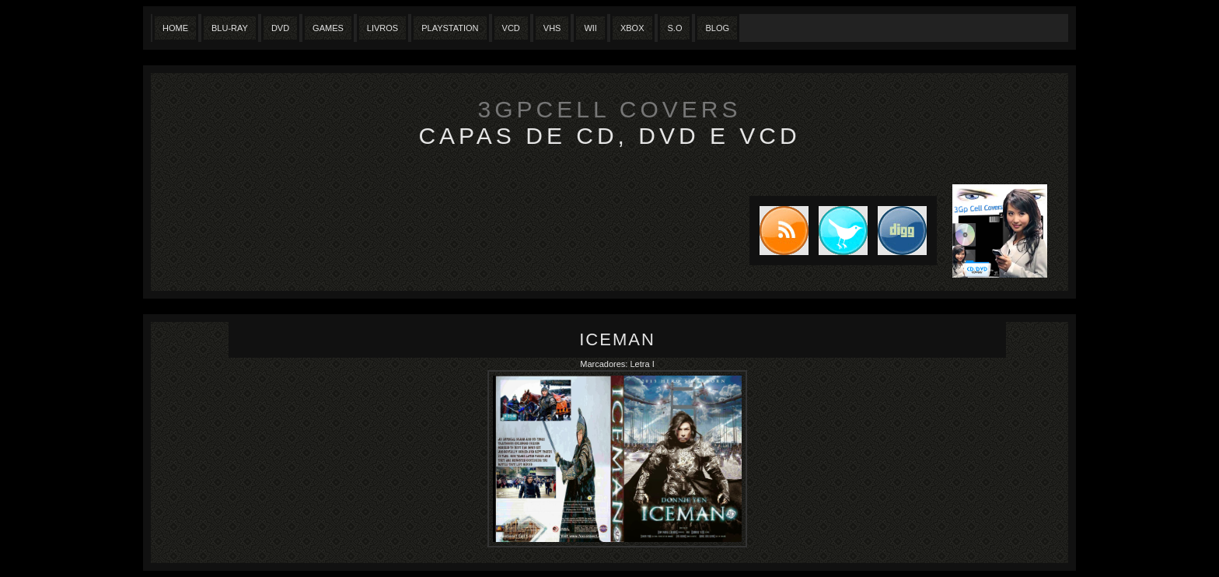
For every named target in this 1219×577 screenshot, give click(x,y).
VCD (511, 28)
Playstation (449, 28)
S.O (675, 28)
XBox (632, 28)
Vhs (552, 28)
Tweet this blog (838, 230)
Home (175, 28)
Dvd (280, 28)
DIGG (902, 230)
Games (328, 28)
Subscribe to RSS (779, 230)
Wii (590, 28)
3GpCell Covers (610, 109)
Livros (382, 28)
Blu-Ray (229, 28)
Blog (717, 28)
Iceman (617, 339)
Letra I (642, 364)
